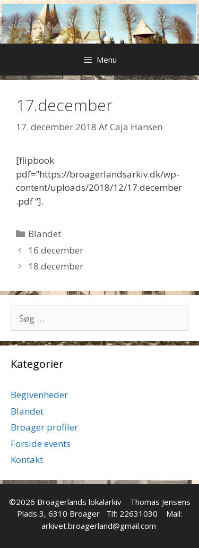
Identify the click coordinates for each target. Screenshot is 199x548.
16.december (55, 250)
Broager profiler (44, 427)
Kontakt (27, 459)
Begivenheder (39, 395)
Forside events (41, 443)
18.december (55, 266)
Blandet (44, 233)
